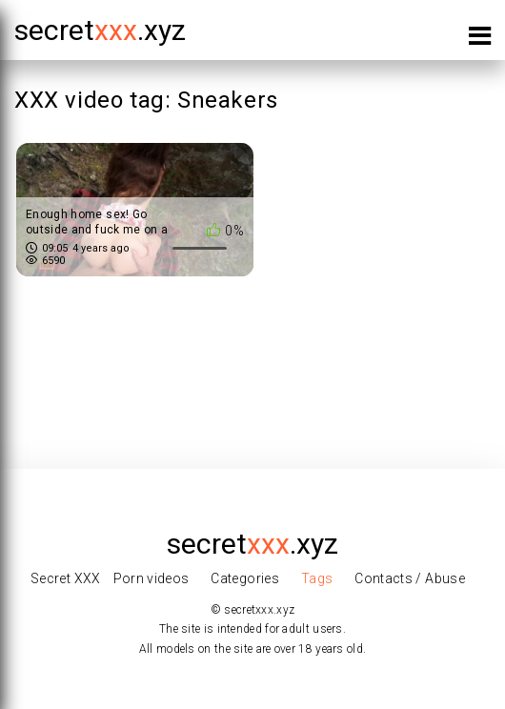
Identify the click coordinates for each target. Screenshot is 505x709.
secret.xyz (100, 30)
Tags (317, 578)
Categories (245, 578)
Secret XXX (65, 578)
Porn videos (151, 578)
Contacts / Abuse (409, 578)
